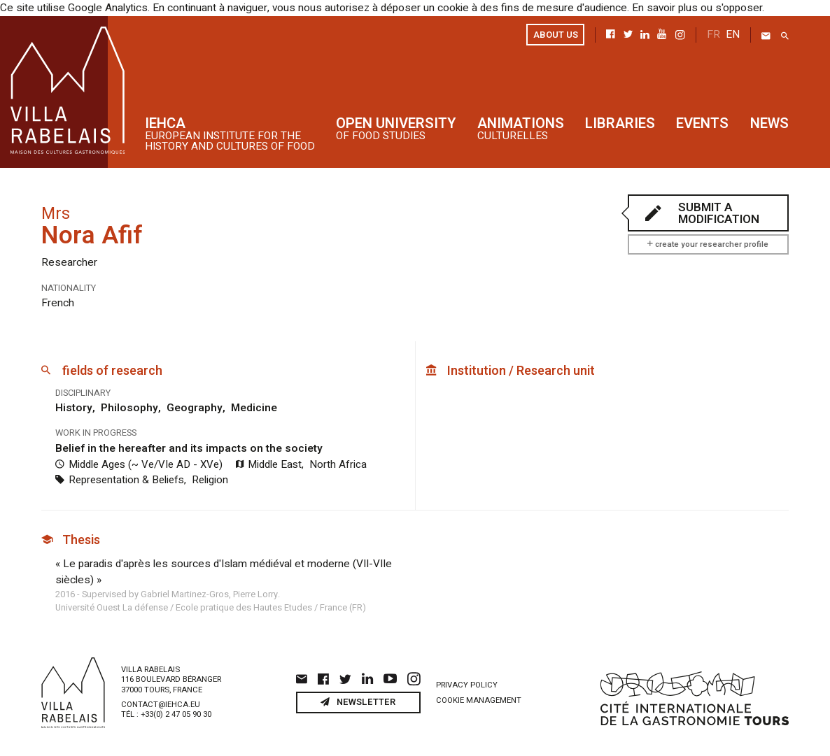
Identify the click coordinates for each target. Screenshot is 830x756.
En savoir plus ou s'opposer (675, 7)
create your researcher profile (707, 244)
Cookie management (478, 697)
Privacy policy (467, 681)
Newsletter (358, 698)
